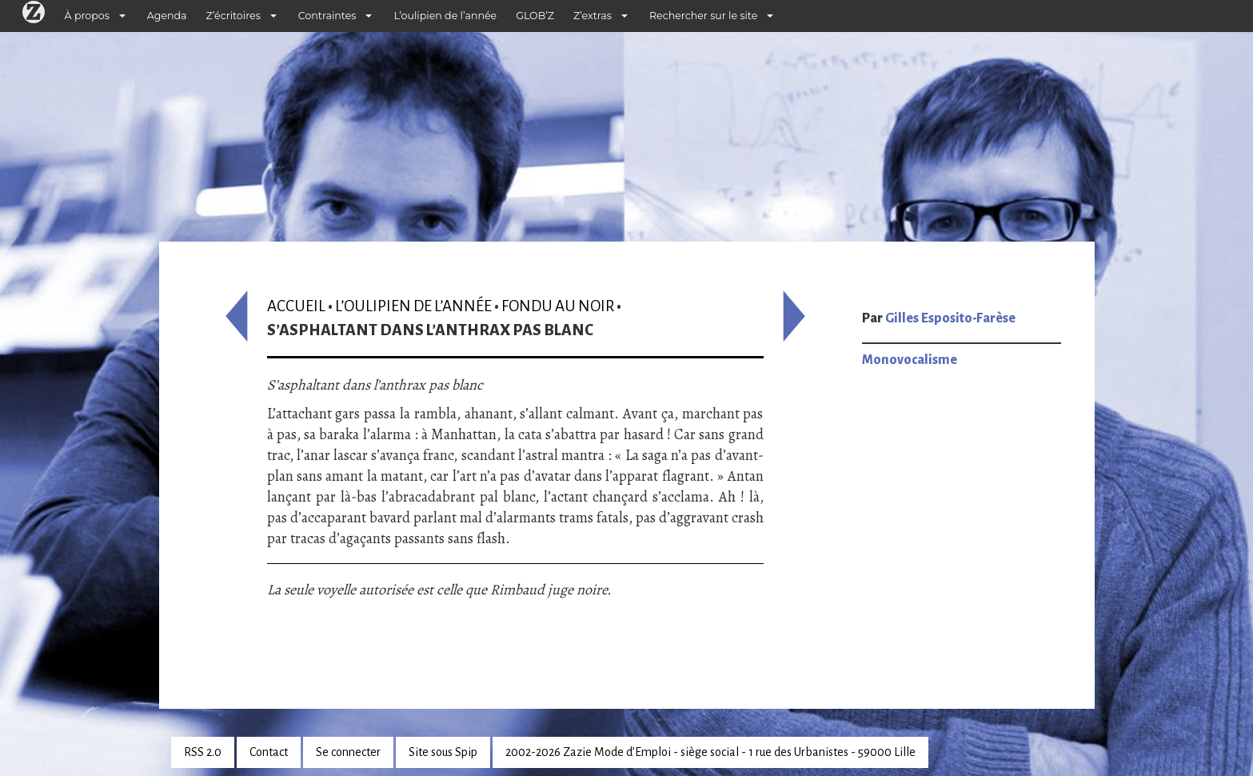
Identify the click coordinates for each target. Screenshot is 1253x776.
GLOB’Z (535, 16)
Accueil (296, 306)
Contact (268, 752)
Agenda (167, 16)
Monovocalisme (909, 360)
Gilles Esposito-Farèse (950, 318)
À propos (87, 16)
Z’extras (592, 16)
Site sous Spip (443, 752)
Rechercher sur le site (703, 16)
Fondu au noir (557, 306)
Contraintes (327, 16)
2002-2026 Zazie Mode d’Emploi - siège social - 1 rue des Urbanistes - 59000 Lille (710, 752)
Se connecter (348, 752)
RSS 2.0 (202, 752)
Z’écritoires (233, 16)
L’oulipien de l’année (445, 16)
